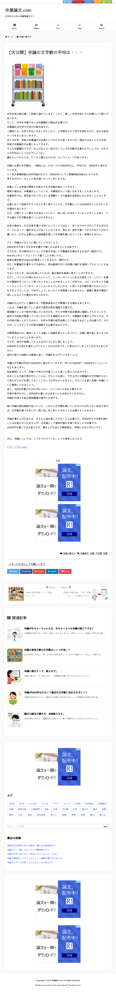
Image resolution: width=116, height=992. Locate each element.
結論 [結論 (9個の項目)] (64, 814)
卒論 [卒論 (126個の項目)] (11, 809)
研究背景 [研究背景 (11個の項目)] (41, 814)
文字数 (99, 553)
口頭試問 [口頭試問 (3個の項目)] (35, 809)
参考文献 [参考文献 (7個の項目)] (22, 809)
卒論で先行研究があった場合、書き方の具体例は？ (31, 845)
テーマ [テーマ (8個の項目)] (66, 803)
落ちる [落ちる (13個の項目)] (102, 814)
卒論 (92, 553)
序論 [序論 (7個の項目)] (46, 809)
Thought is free (74, 985)
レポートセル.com (17, 446)
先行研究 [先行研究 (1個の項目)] (89, 803)
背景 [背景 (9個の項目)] (83, 814)
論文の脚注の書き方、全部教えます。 (44, 713)
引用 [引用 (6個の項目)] (55, 809)
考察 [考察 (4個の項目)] (73, 814)
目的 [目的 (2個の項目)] (30, 814)
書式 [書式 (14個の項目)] (95, 809)
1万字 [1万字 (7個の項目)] (11, 803)
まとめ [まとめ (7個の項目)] (45, 803)
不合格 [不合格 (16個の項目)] (77, 803)
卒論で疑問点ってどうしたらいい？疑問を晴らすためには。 (35, 858)
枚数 (105, 553)
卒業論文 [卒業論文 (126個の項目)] (102, 803)
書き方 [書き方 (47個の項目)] (85, 809)
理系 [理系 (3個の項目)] (11, 814)
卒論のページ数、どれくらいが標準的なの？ (28, 849)
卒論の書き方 (69, 553)
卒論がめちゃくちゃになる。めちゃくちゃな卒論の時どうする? (58, 628)
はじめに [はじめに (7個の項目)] (33, 803)
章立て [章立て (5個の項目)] (54, 814)
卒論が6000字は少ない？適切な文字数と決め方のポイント (56, 692)
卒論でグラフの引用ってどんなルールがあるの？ (30, 862)
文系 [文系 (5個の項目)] (75, 809)
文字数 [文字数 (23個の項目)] (65, 809)
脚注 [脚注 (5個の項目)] (92, 814)
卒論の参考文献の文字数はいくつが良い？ (47, 649)
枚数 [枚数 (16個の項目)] (104, 809)
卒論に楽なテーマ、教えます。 (41, 671)
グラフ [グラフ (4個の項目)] (56, 803)
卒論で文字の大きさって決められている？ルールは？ (32, 853)
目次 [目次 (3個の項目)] (20, 814)
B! (88, 2)
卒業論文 (84, 553)
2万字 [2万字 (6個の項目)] (21, 803)
